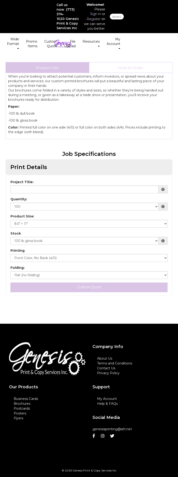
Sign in (95, 14)
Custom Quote (50, 43)
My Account (107, 399)
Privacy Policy (108, 373)
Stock (15, 233)
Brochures (22, 404)
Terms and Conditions (114, 363)
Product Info (47, 68)
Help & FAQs (107, 404)
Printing (17, 250)
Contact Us (106, 368)
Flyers (18, 418)
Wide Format (13, 43)
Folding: (17, 268)
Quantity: (18, 199)
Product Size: (22, 216)
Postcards (22, 408)
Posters (20, 413)
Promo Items (31, 43)
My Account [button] (113, 43)
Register (94, 19)
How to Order (130, 68)
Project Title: (22, 182)
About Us (104, 358)
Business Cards (26, 399)
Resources (91, 43)
